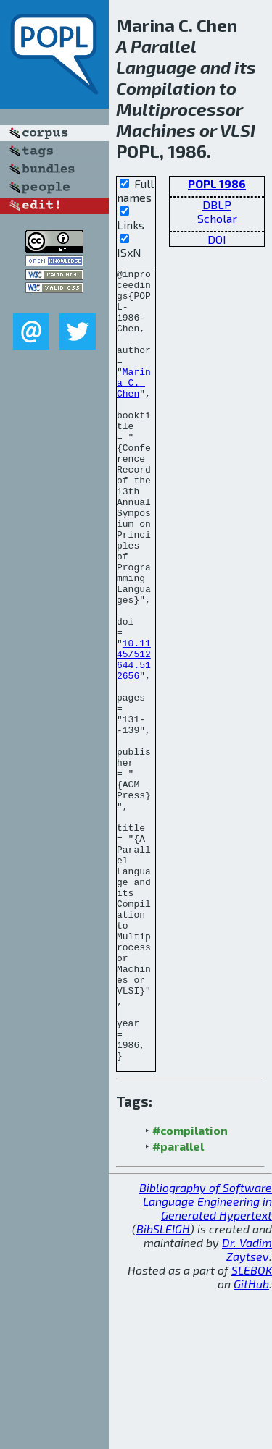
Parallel (163, 45)
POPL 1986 (217, 183)
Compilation (165, 87)
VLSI (237, 129)
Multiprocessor (179, 108)
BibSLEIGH (163, 1387)
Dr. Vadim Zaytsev (247, 1407)
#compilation (190, 1289)
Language (156, 66)
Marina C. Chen (134, 406)
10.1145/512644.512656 (134, 738)
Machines (156, 129)
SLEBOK (251, 1428)
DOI (216, 239)
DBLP (216, 204)
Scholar (217, 218)
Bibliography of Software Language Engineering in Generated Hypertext (205, 1359)
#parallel (178, 1304)
